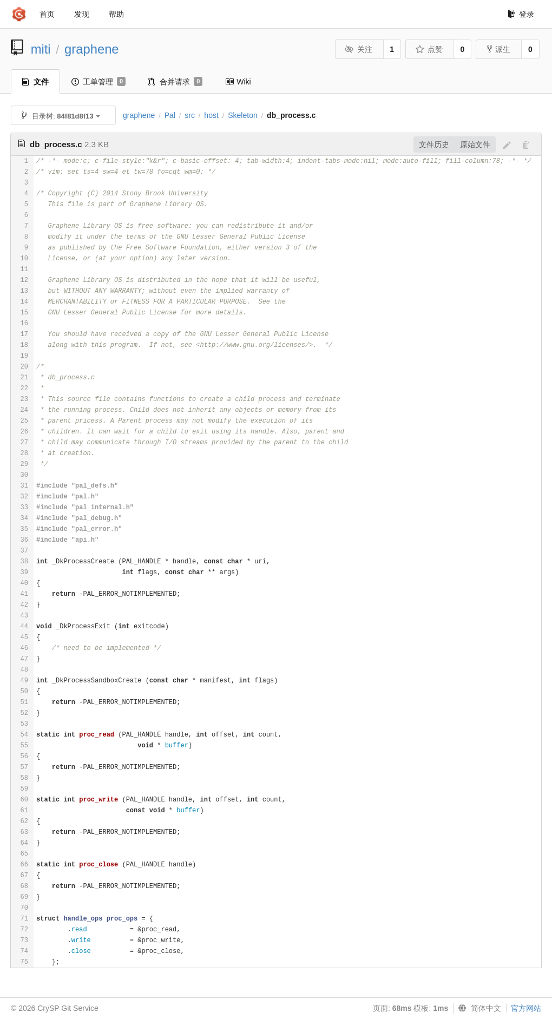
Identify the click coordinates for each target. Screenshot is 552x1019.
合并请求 (175, 82)
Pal (170, 115)
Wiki (238, 81)
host (211, 115)
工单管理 (98, 82)
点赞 (429, 49)
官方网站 (526, 1008)
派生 (498, 49)
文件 (35, 81)
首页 (47, 14)
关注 (358, 49)
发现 (81, 14)
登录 (521, 14)
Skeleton (242, 115)
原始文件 (475, 144)
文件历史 (434, 144)
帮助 (116, 14)
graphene (91, 49)
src (190, 115)
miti (41, 49)
